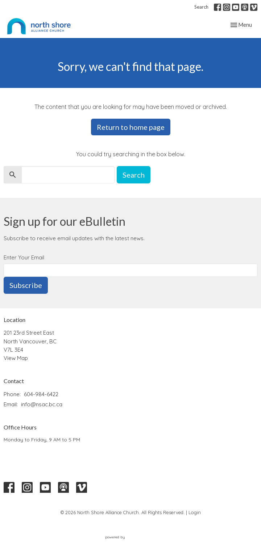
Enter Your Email (24, 257)
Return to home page (131, 127)
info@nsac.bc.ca (41, 404)
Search (201, 7)
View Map (16, 358)
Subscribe (25, 285)
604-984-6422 (41, 394)
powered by (130, 537)
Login (194, 512)
